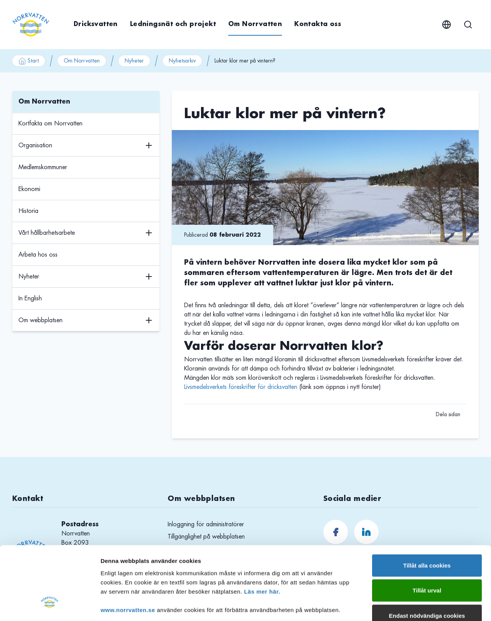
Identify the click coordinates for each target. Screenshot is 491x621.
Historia (28, 211)
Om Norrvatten (255, 24)
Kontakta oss (317, 24)
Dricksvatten (96, 24)
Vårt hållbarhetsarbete (46, 233)
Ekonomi (29, 189)
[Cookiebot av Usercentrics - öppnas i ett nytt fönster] (49, 606)
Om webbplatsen (40, 320)
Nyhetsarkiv (182, 60)
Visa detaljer (417, 606)
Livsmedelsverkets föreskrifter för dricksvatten (240, 387)
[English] (446, 24)
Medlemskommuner (42, 167)
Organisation (35, 145)
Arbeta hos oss (38, 255)
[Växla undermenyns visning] (149, 145)
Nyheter (134, 60)
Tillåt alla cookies (427, 504)
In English (30, 298)
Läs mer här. (262, 530)
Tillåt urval (427, 528)
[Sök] (468, 24)
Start (28, 61)
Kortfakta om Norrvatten (50, 123)
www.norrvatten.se (128, 548)
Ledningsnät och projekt (173, 24)
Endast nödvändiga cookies (427, 554)
